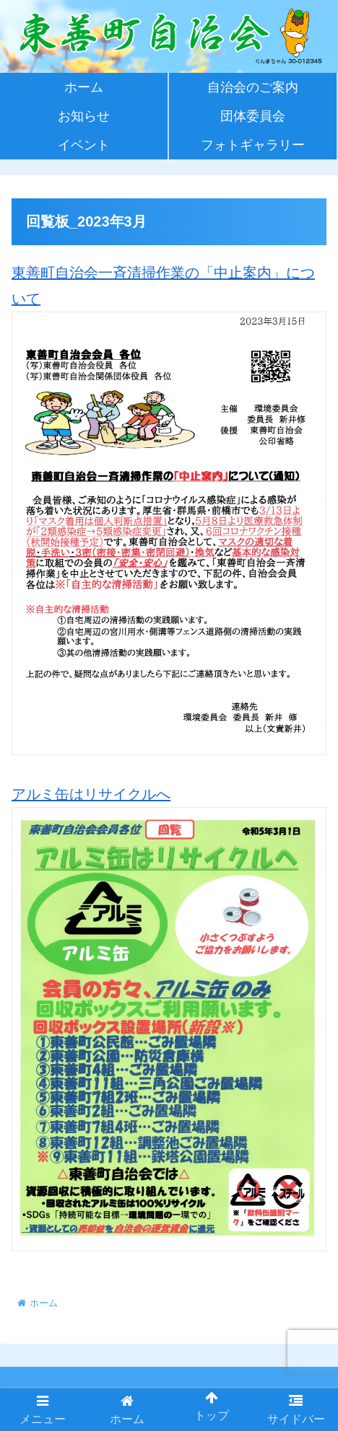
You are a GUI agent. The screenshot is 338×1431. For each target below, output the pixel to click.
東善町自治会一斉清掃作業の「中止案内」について (169, 510)
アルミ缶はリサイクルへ (169, 1018)
